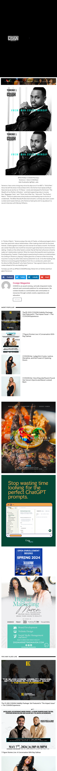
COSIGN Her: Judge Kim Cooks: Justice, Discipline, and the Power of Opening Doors (37, 358)
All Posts (17, 299)
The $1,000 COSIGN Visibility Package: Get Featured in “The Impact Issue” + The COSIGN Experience (38, 314)
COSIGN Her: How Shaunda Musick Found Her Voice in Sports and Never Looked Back (38, 380)
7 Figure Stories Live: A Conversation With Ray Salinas (38, 335)
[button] (29, 38)
